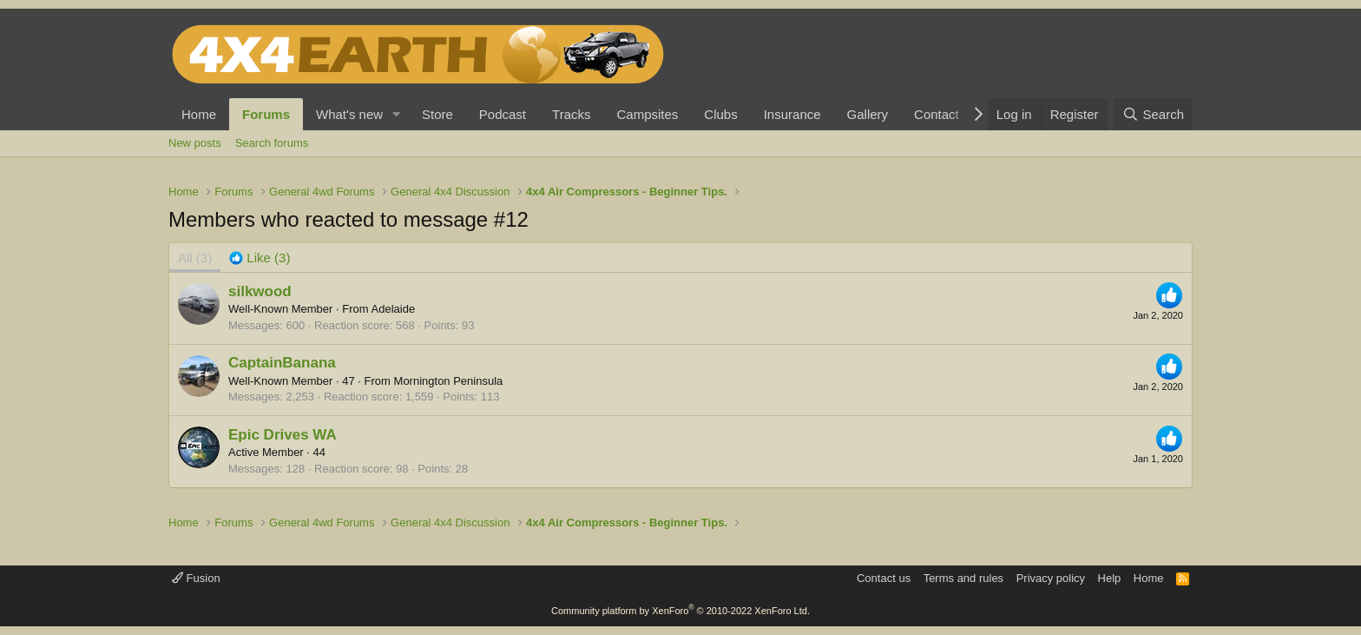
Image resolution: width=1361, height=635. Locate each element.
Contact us (884, 578)
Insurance (792, 114)
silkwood (260, 291)
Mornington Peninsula (448, 380)
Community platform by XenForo (680, 610)
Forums (266, 114)
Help (1109, 578)
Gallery (868, 114)
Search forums (272, 142)
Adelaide (393, 308)
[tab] (259, 257)
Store (437, 114)
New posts (194, 142)
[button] (397, 114)
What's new (349, 114)
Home (198, 114)
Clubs (720, 114)
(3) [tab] (195, 257)
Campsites (647, 114)
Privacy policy (1050, 578)
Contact (936, 114)
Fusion (196, 578)
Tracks (571, 114)
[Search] (1153, 114)
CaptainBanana (282, 362)
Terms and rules (963, 578)
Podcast (502, 114)
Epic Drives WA (282, 435)
